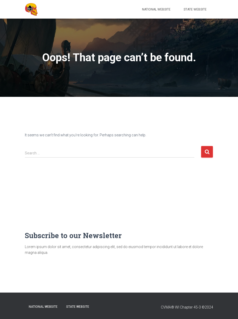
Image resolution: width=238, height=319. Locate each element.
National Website (156, 9)
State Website (195, 9)
